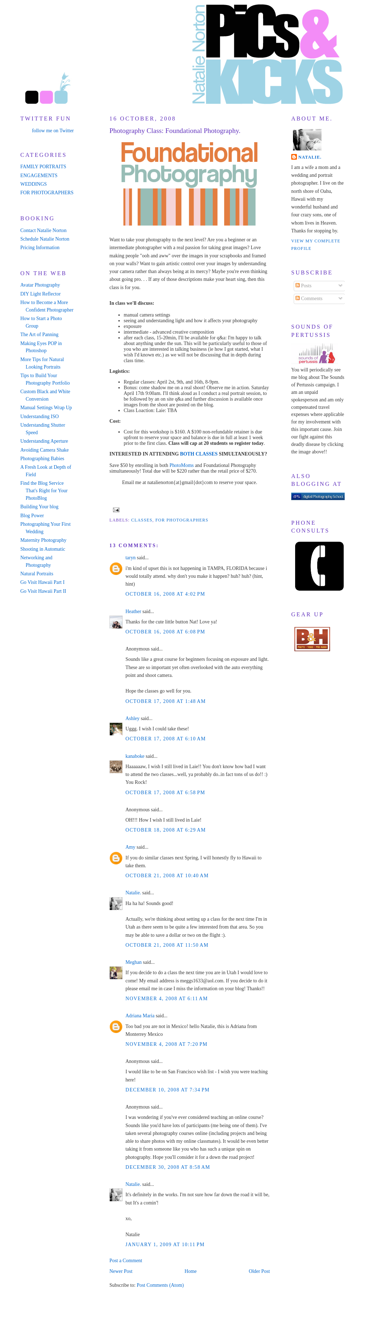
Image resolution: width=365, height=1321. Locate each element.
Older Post (259, 1271)
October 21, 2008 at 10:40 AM (167, 875)
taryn (130, 557)
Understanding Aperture (44, 441)
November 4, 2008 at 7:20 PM (166, 1044)
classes (142, 520)
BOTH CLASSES (199, 454)
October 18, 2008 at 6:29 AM (165, 830)
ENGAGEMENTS (38, 175)
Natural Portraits (36, 573)
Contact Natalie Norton (43, 230)
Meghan (133, 962)
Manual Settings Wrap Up (46, 407)
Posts (303, 285)
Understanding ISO (39, 416)
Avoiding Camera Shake (44, 450)
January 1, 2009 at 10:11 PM (165, 1244)
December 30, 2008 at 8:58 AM (167, 1167)
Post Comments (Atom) (160, 1285)
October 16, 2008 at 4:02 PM (165, 594)
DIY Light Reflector (40, 294)
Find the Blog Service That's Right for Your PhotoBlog (44, 490)
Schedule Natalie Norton (44, 239)
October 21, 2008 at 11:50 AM (167, 945)
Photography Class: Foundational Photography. (175, 130)
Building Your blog (39, 506)
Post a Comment (125, 1260)
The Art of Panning (39, 334)
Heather (133, 611)
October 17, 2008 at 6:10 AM (165, 738)
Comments (309, 298)
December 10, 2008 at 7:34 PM (167, 1090)
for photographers (182, 520)
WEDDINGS (33, 184)
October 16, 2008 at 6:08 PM (165, 631)
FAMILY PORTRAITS (43, 166)
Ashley (132, 718)
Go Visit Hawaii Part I (42, 582)
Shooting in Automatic (42, 549)
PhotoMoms (181, 465)
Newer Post (121, 1271)
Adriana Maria (139, 1015)
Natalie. (133, 892)
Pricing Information (40, 247)
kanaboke (134, 756)
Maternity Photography (43, 540)
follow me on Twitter (53, 130)
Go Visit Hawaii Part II (43, 591)
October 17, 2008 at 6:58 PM (165, 792)
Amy (130, 847)
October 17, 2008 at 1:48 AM (165, 701)
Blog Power (32, 515)
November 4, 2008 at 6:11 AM (166, 998)
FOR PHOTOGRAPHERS (46, 192)
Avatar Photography (40, 285)
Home (191, 1271)
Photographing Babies (42, 458)
